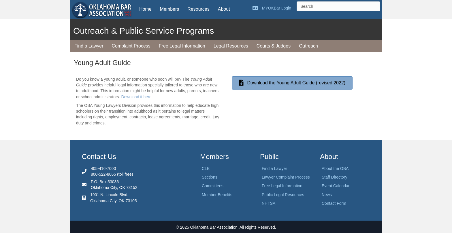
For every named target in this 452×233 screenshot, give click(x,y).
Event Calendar (336, 185)
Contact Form (334, 203)
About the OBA (335, 168)
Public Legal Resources (283, 194)
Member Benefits (217, 194)
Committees (212, 185)
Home (145, 9)
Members (169, 9)
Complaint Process (131, 45)
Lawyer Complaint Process (286, 177)
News (327, 194)
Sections (209, 177)
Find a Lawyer (88, 45)
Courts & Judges (274, 45)
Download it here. (136, 96)
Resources (198, 9)
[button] (292, 83)
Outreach (308, 45)
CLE (206, 168)
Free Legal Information (182, 45)
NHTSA (268, 203)
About (224, 9)
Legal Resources (231, 45)
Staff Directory (334, 177)
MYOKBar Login (276, 8)
